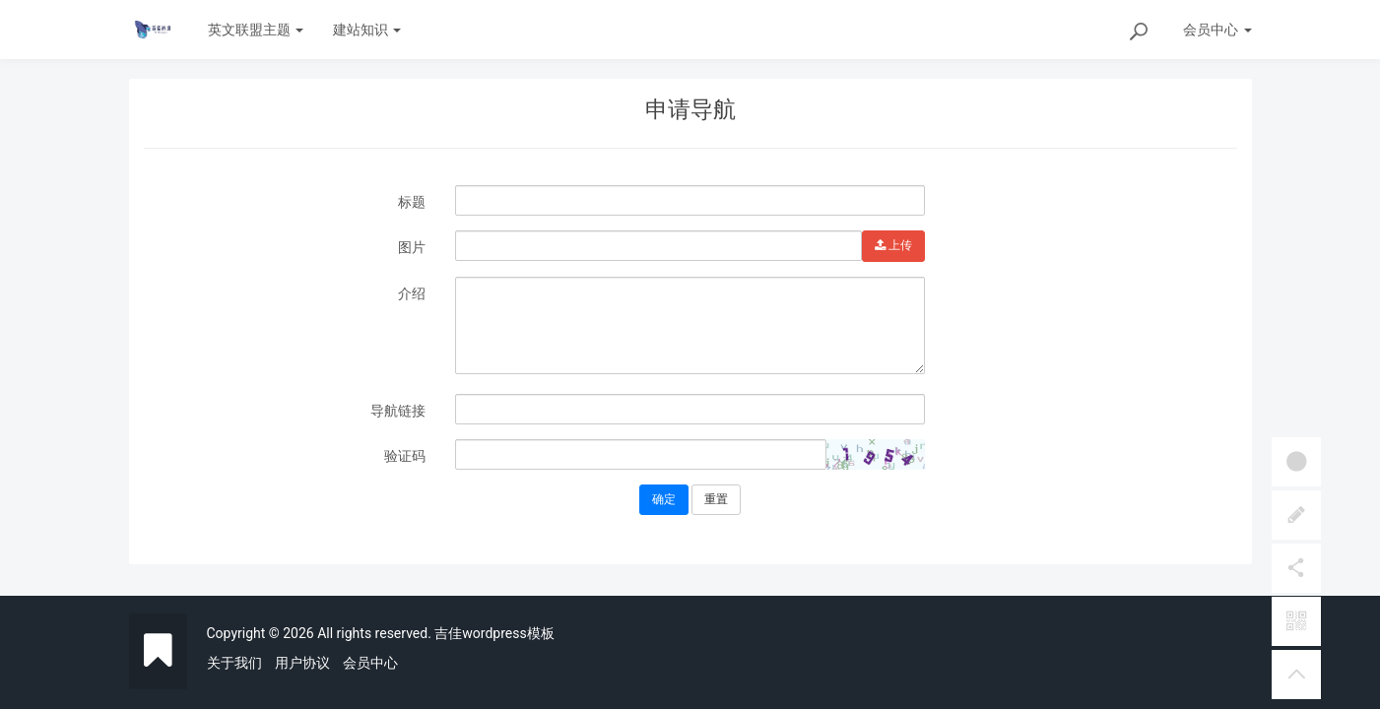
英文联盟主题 (255, 29)
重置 (716, 499)
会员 (1217, 29)
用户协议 (302, 663)
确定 (664, 499)
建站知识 (367, 29)
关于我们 (234, 663)
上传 (893, 245)
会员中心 (370, 663)
